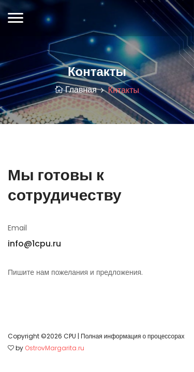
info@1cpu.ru (34, 244)
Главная (76, 90)
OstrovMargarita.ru (54, 348)
